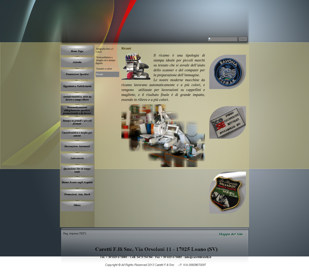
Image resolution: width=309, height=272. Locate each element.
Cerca (243, 39)
